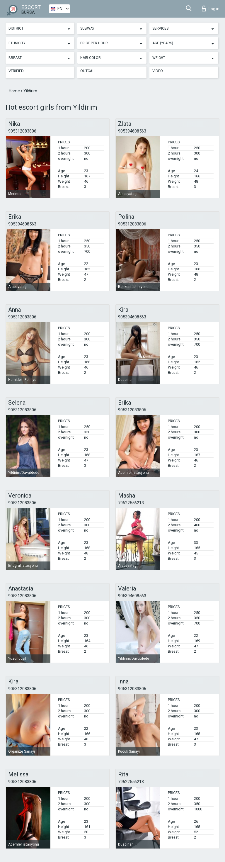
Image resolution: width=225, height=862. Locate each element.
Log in (210, 8)
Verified (16, 71)
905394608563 (132, 131)
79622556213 (131, 502)
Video (157, 71)
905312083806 (22, 131)
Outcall (88, 71)
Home (15, 91)
